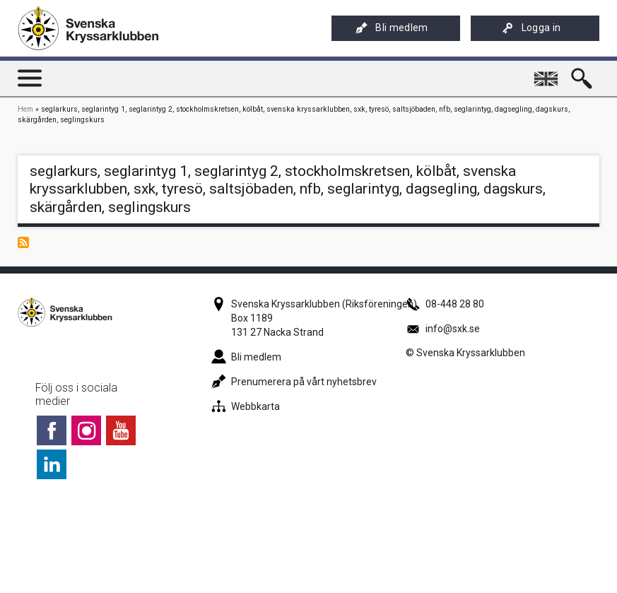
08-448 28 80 (445, 304)
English (548, 72)
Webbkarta (245, 406)
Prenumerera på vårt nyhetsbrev (294, 381)
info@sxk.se (443, 328)
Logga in (531, 28)
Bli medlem (391, 28)
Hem (25, 109)
